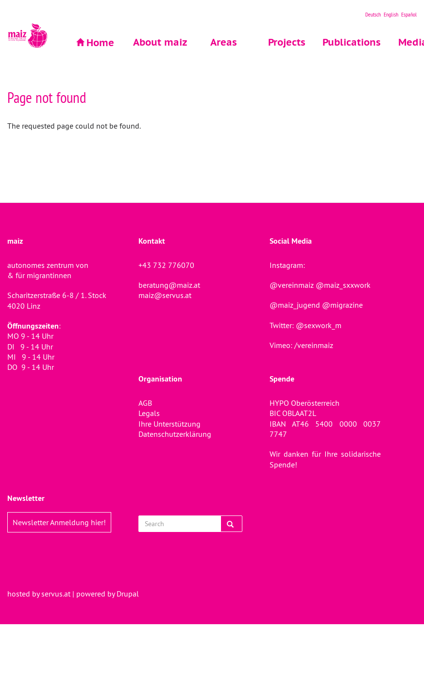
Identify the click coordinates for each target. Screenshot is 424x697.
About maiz (160, 42)
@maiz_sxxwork (343, 285)
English (391, 14)
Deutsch (373, 14)
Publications (349, 42)
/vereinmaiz (312, 345)
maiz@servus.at (164, 295)
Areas (223, 42)
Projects (286, 42)
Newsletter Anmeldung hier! (59, 522)
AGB (145, 403)
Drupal (128, 593)
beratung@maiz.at (169, 285)
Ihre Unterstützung (169, 424)
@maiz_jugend (295, 305)
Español (409, 14)
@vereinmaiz (292, 285)
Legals (149, 413)
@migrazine (342, 305)
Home (100, 42)
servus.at (55, 593)
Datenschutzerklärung (174, 434)
